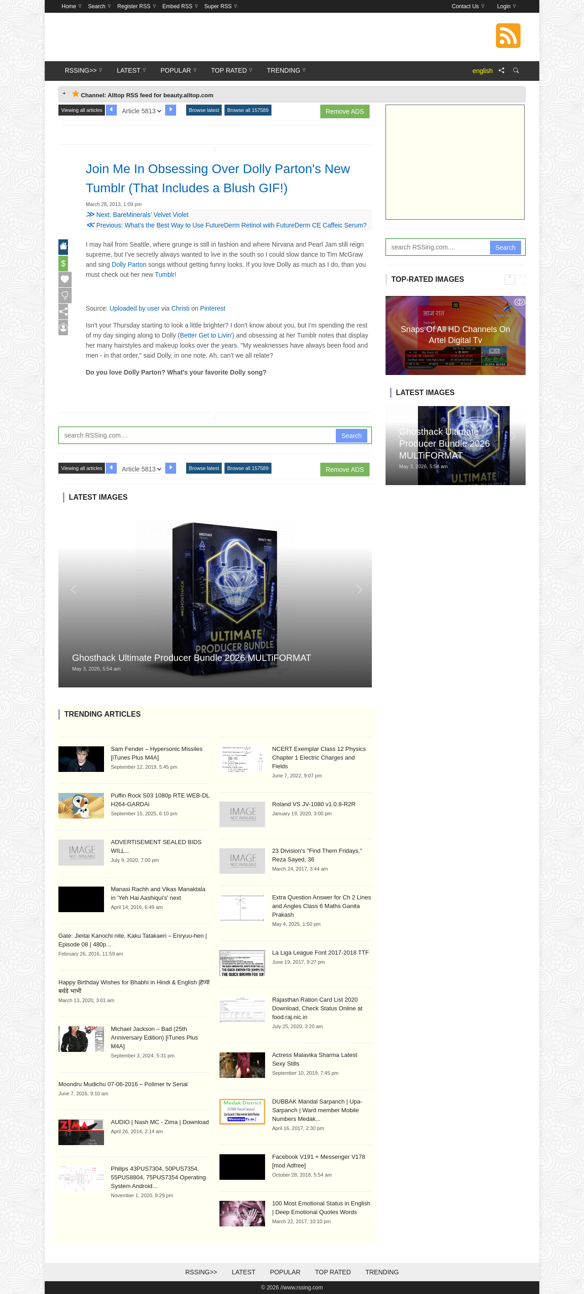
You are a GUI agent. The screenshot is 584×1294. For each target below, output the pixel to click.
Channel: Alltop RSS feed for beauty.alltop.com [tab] (143, 94)
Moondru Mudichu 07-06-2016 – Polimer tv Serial (123, 1084)
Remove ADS (345, 111)
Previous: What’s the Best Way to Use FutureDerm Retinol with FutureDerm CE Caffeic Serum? (226, 225)
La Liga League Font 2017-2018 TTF (320, 952)
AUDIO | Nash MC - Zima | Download (160, 1122)
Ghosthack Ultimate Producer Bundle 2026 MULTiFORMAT (191, 658)
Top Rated (333, 1272)
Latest (244, 1272)
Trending (382, 1272)
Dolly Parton (129, 264)
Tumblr (164, 274)
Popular (285, 1272)
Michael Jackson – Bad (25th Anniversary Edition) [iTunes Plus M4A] (154, 1037)
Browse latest (204, 110)
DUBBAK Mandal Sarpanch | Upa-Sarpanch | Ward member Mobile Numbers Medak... (317, 1110)
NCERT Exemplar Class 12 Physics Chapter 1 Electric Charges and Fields (318, 757)
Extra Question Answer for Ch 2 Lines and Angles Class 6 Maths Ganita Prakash (321, 906)
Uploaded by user (135, 308)
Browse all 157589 (248, 110)
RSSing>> (201, 1272)
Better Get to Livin (205, 335)
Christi (181, 308)
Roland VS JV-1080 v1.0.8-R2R (313, 804)
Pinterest (212, 308)
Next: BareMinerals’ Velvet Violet (137, 214)
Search (351, 435)
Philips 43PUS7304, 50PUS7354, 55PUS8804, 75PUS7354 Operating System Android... (158, 1177)
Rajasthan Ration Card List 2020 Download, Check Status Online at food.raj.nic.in (317, 1008)
